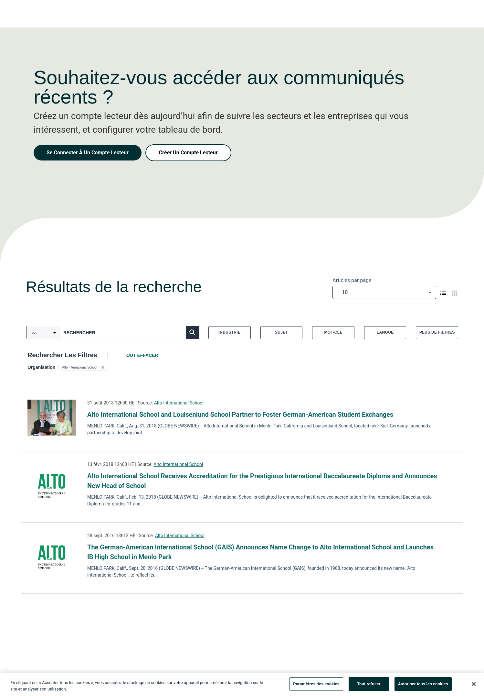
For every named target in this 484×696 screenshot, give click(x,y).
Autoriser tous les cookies (423, 685)
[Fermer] (474, 686)
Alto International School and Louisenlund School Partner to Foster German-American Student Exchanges (240, 414)
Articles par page (352, 280)
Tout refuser (369, 685)
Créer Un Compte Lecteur (188, 152)
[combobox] (384, 292)
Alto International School (179, 402)
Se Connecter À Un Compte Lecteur (88, 152)
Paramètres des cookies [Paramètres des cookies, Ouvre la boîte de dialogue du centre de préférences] (316, 685)
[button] (82, 367)
